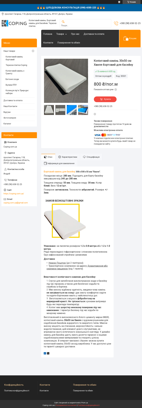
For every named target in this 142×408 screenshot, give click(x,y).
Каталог (7, 124)
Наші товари (9, 51)
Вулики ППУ (11, 85)
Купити (107, 99)
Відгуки (7, 112)
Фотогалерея (10, 118)
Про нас (75, 34)
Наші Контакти (10, 106)
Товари (60, 34)
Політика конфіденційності (16, 390)
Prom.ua (84, 403)
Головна (47, 34)
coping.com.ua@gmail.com (16, 203)
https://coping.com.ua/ (14, 193)
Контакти (48, 42)
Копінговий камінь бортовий (14, 58)
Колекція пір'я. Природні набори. (17, 91)
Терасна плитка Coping (16, 65)
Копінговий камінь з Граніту (15, 72)
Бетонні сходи (12, 79)
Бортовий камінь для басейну (59, 171)
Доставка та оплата (94, 34)
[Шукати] (63, 22)
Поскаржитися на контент (66, 405)
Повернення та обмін (68, 42)
